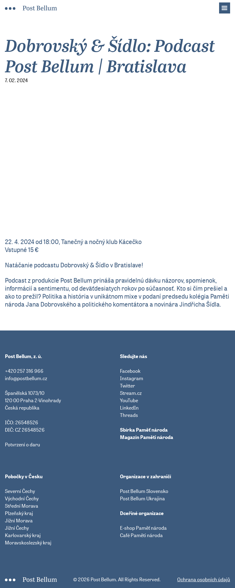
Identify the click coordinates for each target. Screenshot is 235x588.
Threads (129, 415)
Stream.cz (131, 393)
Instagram (131, 378)
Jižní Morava (19, 520)
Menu (227, 6)
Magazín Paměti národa (146, 437)
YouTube (129, 400)
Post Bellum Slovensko (144, 491)
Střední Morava (21, 505)
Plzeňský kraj (19, 513)
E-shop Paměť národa (143, 528)
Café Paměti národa (141, 535)
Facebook (130, 371)
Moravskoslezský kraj (28, 542)
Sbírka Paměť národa (144, 429)
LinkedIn (129, 407)
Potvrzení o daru (22, 444)
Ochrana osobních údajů (203, 579)
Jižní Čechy (17, 528)
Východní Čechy (22, 498)
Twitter (127, 385)
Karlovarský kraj (23, 535)
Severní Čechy (20, 491)
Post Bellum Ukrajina (142, 498)
